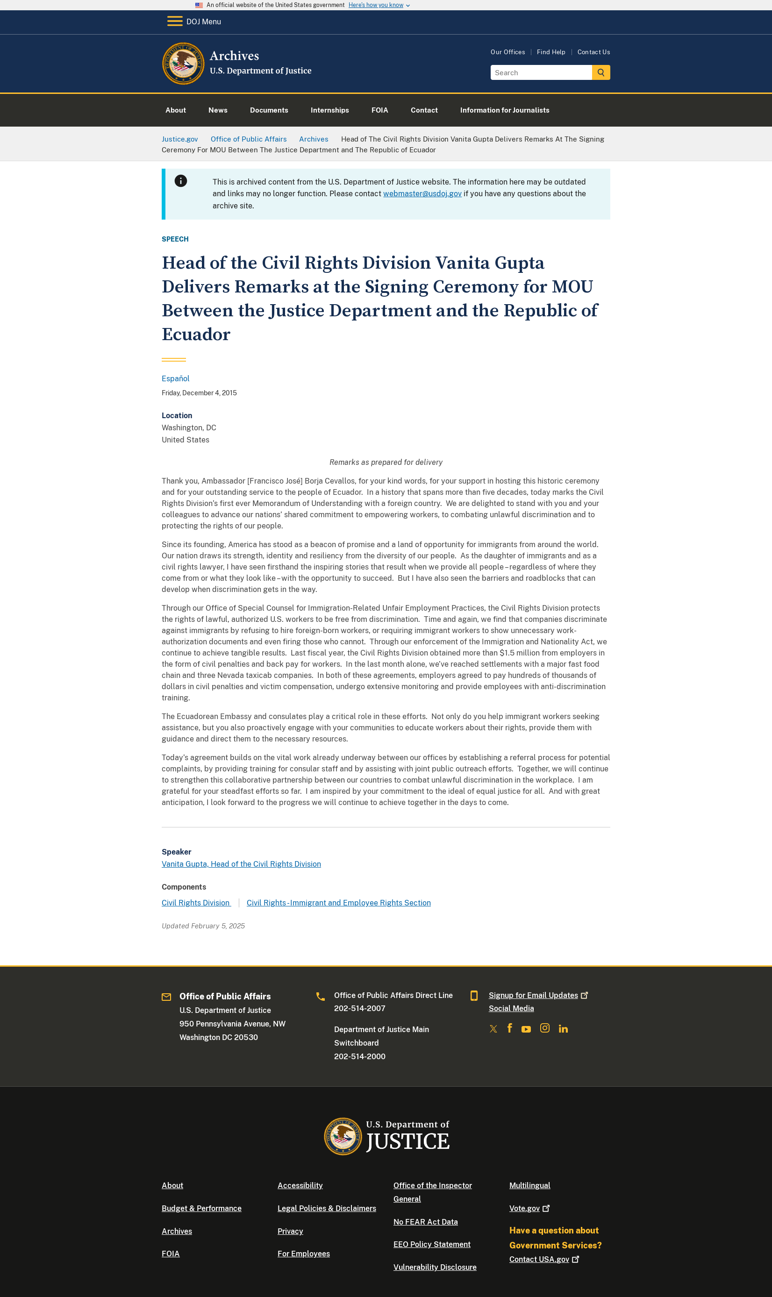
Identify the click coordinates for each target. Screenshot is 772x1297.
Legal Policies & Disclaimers (327, 1208)
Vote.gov (530, 1208)
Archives (177, 1231)
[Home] (238, 81)
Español (176, 378)
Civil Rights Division (196, 902)
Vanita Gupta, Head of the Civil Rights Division (241, 864)
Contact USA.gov (545, 1259)
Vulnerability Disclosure (435, 1267)
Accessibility (300, 1185)
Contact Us (594, 52)
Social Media (511, 1008)
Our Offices (508, 52)
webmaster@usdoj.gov (422, 193)
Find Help (551, 52)
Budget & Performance (202, 1208)
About (172, 1185)
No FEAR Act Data (425, 1222)
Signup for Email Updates (539, 995)
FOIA (171, 1253)
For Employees (304, 1253)
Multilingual (529, 1185)
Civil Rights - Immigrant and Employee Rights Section (339, 902)
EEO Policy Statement (432, 1244)
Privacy (290, 1231)
